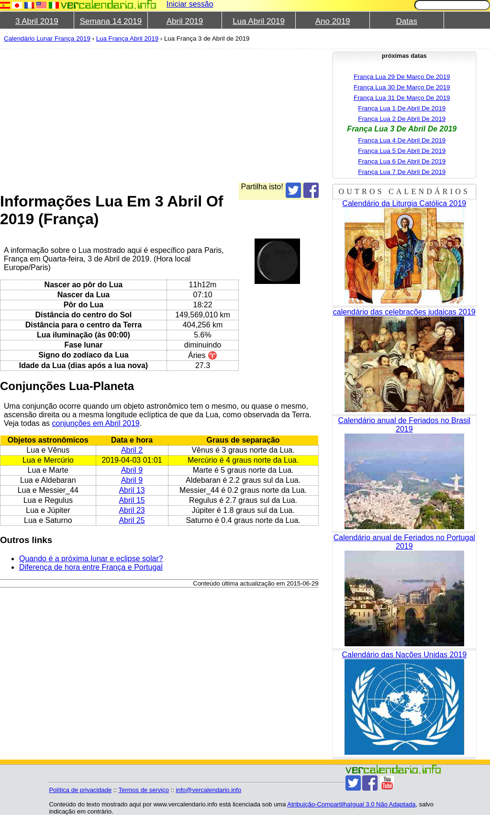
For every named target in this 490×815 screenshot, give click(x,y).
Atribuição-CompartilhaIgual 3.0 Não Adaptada (351, 804)
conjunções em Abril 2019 (96, 423)
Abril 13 (132, 490)
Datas (406, 21)
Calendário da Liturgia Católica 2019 (404, 203)
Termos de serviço (143, 789)
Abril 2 (132, 450)
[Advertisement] (241, 116)
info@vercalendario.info (208, 789)
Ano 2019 (332, 21)
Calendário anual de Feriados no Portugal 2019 (404, 541)
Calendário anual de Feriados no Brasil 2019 (404, 424)
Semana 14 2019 (111, 21)
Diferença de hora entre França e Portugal (91, 567)
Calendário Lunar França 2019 (47, 38)
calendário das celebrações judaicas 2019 (404, 312)
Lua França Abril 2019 (127, 38)
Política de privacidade (80, 789)
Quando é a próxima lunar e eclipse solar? (91, 558)
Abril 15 (132, 500)
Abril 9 (132, 470)
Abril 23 (132, 510)
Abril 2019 (185, 21)
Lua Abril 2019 (259, 21)
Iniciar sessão (190, 4)
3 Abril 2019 (36, 21)
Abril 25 (132, 520)
